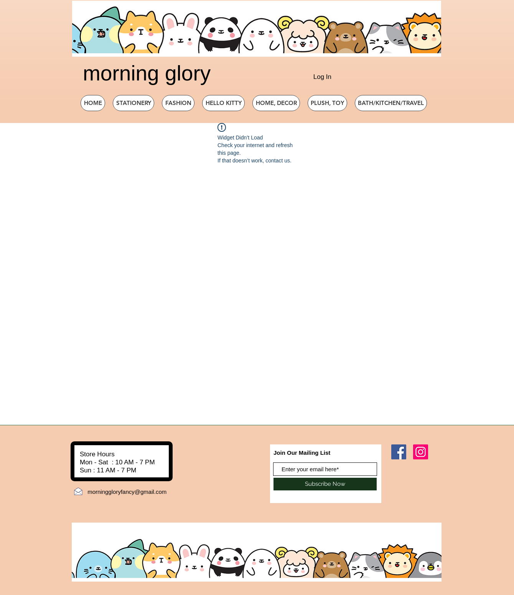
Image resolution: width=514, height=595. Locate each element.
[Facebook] (398, 451)
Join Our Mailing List (301, 452)
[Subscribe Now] (325, 484)
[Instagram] (420, 451)
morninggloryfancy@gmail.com (126, 491)
